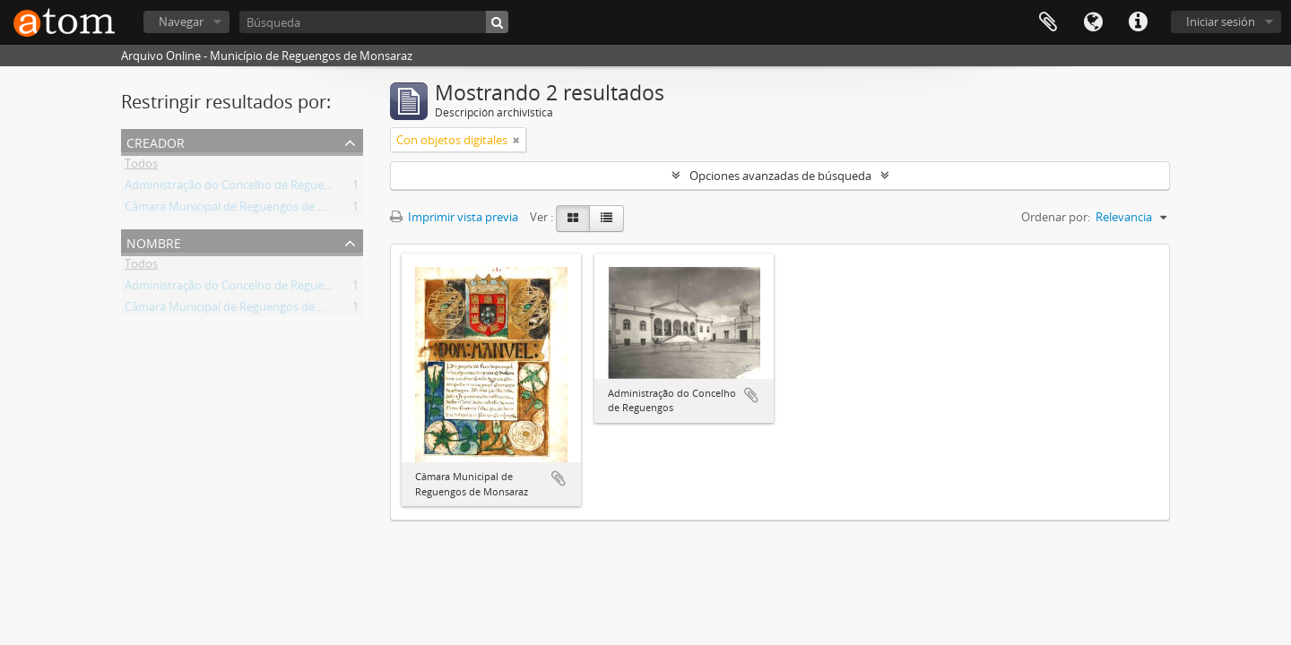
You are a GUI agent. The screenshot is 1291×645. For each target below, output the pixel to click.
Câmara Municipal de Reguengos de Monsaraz (247, 210)
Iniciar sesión (1220, 21)
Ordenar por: (1055, 217)
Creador (155, 141)
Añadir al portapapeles (559, 478)
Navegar (181, 21)
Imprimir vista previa (454, 217)
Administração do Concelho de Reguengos (237, 188)
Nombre (153, 241)
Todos (141, 167)
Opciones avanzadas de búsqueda (780, 176)
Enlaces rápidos (1137, 22)
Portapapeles (1048, 22)
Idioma (1092, 22)
